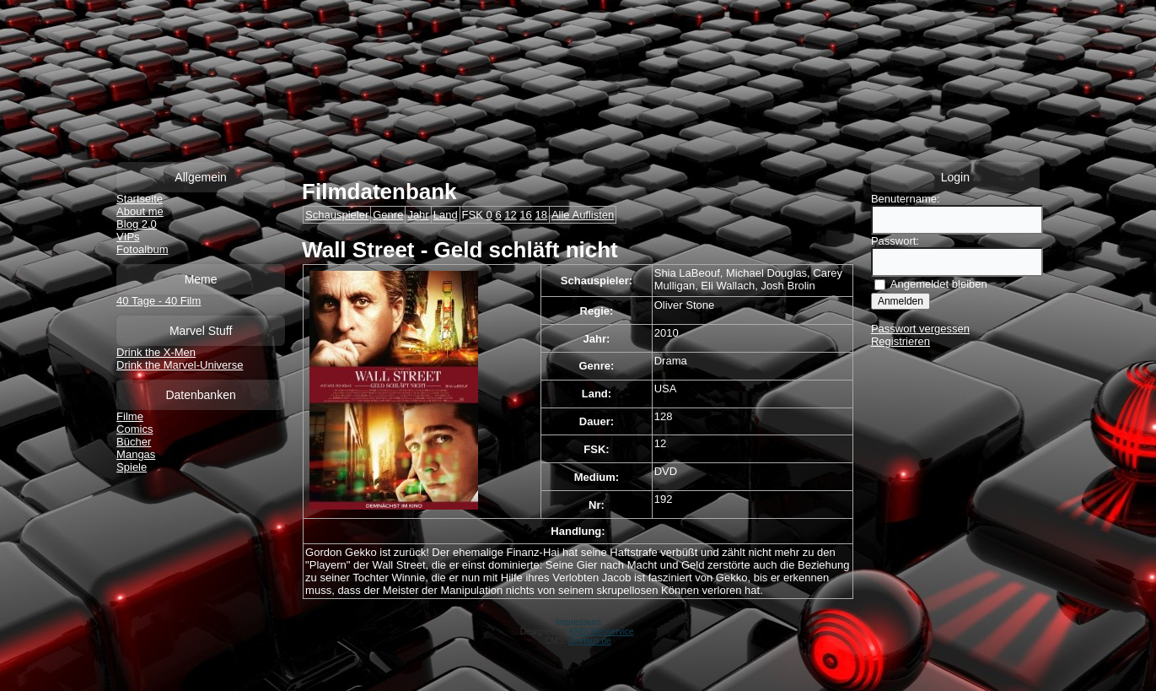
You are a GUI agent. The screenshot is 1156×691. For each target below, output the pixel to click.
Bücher (133, 441)
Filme (129, 416)
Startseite (139, 198)
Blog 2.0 (136, 224)
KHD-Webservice (601, 631)
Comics (134, 429)
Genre (388, 214)
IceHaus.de (589, 640)
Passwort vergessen (920, 328)
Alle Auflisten (582, 214)
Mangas (135, 454)
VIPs (127, 236)
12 (510, 214)
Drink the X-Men (156, 352)
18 (540, 214)
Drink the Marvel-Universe (179, 365)
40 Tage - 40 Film (158, 300)
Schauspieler (336, 214)
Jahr (417, 214)
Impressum (577, 622)
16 (525, 214)
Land (445, 214)
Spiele (131, 467)
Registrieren (900, 341)
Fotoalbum (142, 249)
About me (140, 211)
